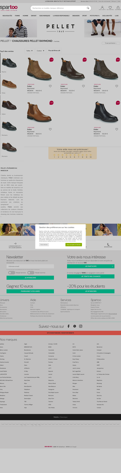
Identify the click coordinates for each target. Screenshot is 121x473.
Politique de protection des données (66, 241)
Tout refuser (43, 244)
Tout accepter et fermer (74, 244)
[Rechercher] (88, 8)
